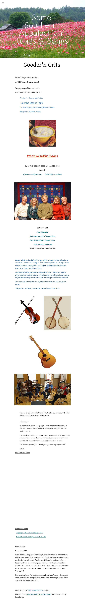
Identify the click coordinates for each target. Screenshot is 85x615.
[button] (2, 3)
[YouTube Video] (42, 474)
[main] (42, 28)
